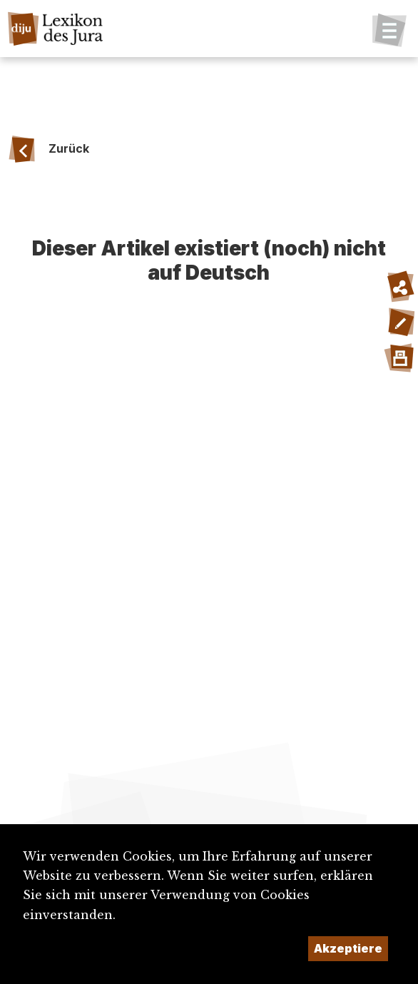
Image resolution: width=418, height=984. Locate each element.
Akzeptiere (348, 948)
